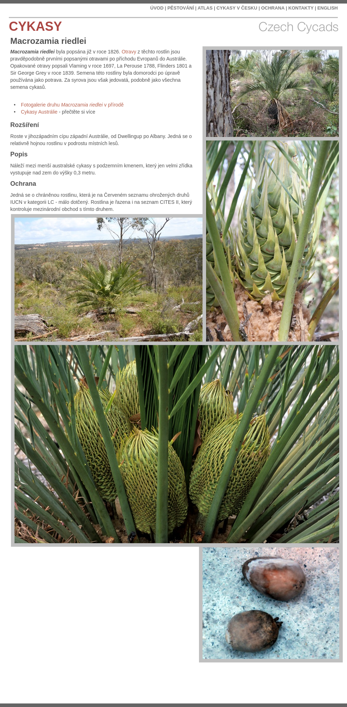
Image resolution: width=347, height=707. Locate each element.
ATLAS (205, 8)
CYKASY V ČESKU (236, 8)
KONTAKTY (300, 8)
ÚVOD (157, 8)
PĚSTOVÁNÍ (180, 8)
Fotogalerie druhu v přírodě (72, 105)
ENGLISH (327, 8)
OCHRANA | (274, 8)
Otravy (128, 51)
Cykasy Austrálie (39, 112)
